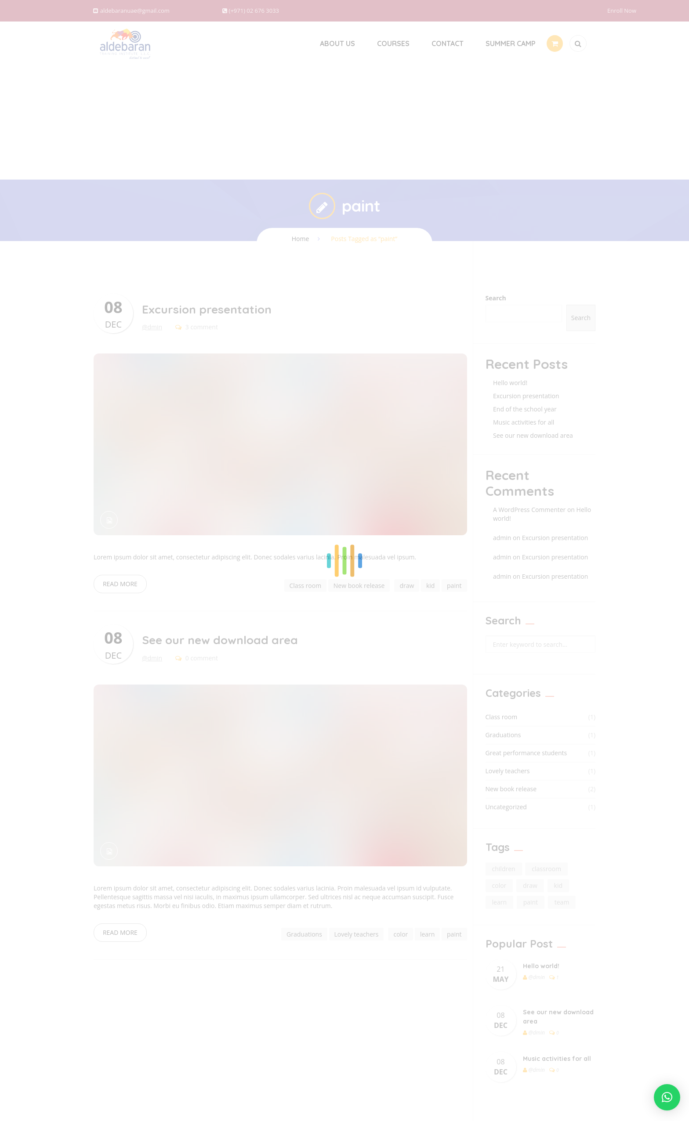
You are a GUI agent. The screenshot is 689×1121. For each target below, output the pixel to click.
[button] (667, 1097)
